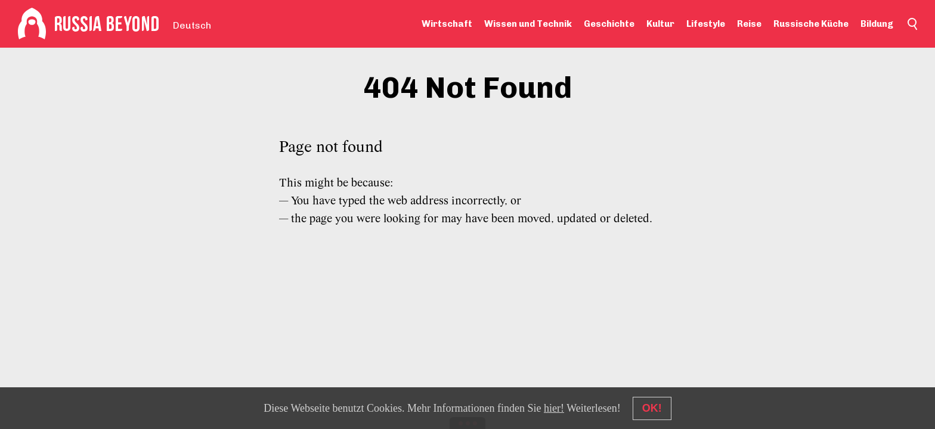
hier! (554, 408)
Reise (749, 23)
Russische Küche (811, 23)
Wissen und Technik (528, 23)
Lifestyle (705, 23)
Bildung (876, 23)
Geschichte (609, 23)
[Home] (32, 24)
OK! (652, 408)
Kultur (660, 23)
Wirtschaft (447, 23)
